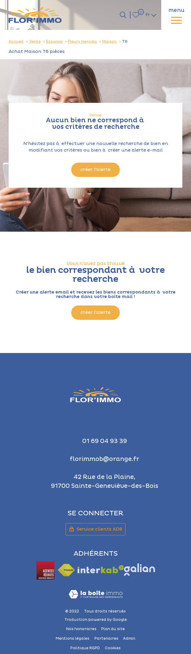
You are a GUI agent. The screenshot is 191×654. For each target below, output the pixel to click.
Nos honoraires (81, 629)
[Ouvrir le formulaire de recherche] (122, 14)
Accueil (16, 41)
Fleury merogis (82, 41)
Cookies (113, 648)
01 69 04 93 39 (104, 441)
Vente (35, 41)
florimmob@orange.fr (104, 459)
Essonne (54, 41)
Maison (109, 41)
